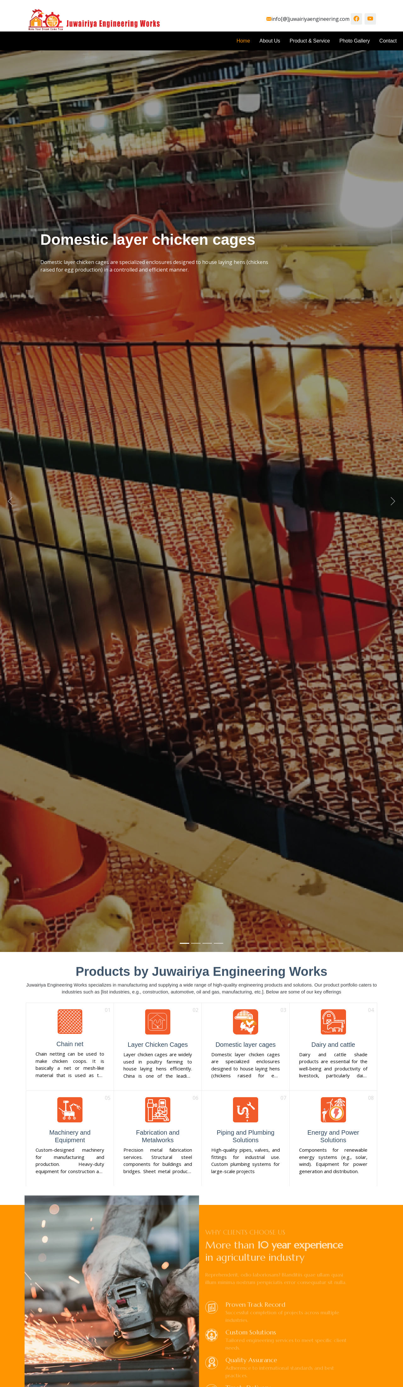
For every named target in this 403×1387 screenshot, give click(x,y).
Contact (388, 40)
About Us (269, 40)
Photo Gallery (354, 40)
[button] (10, 501)
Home (243, 40)
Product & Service (310, 40)
